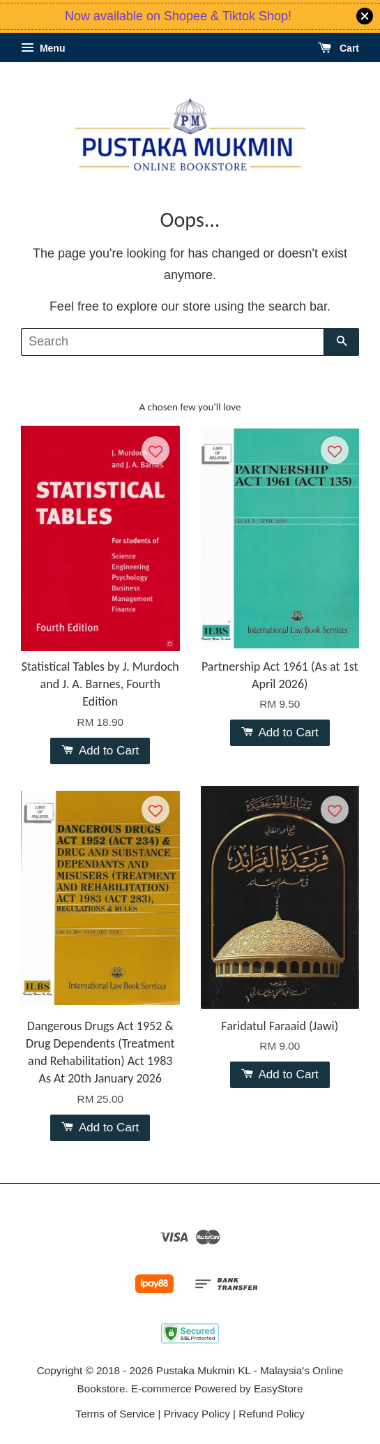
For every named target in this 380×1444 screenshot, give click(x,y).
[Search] (172, 342)
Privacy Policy (197, 1414)
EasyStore (278, 1388)
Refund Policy (271, 1414)
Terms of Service (115, 1414)
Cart (338, 48)
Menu (43, 48)
